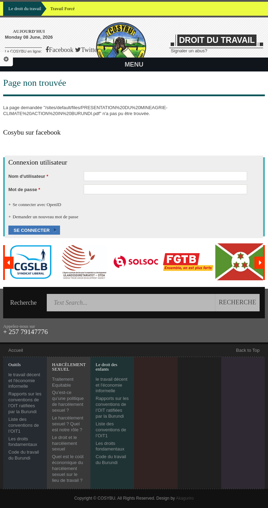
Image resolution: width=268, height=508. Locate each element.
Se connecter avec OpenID (37, 204)
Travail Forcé (62, 8)
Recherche (23, 302)
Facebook (61, 50)
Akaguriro (185, 498)
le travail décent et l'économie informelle (24, 380)
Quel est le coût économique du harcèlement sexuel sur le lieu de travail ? (67, 468)
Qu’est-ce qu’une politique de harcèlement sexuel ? (68, 401)
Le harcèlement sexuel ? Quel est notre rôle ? (67, 423)
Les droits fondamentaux (22, 441)
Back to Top (248, 350)
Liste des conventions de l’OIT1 (23, 425)
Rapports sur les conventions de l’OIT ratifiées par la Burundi (25, 402)
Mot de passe (24, 189)
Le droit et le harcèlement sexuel (64, 443)
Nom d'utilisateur (28, 176)
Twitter (90, 50)
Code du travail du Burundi (23, 455)
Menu (134, 64)
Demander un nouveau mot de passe (45, 216)
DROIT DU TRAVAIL (217, 40)
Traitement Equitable (63, 382)
